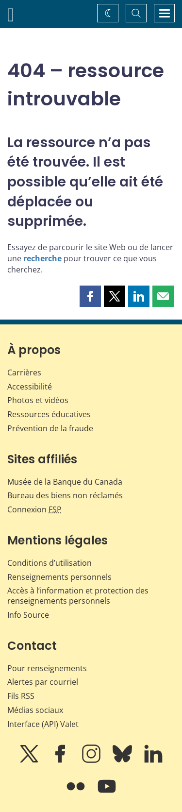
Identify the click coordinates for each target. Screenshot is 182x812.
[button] (90, 296)
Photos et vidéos (37, 400)
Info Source (28, 614)
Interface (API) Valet (43, 724)
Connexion (34, 509)
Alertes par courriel (42, 682)
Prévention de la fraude (50, 428)
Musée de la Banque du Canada (64, 481)
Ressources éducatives (49, 414)
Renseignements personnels (59, 577)
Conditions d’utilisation (49, 563)
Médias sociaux (35, 710)
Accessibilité (29, 386)
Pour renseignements (47, 668)
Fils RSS (20, 696)
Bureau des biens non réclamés (65, 495)
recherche (42, 258)
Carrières (24, 372)
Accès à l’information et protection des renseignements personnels (78, 595)
